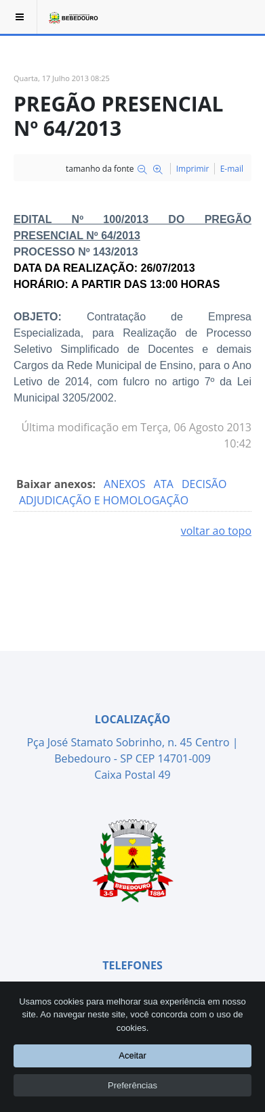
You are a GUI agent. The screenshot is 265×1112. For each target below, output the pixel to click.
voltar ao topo (216, 530)
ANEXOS (126, 484)
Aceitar (132, 1055)
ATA (165, 484)
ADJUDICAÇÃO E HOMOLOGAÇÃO (103, 500)
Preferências (132, 1085)
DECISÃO (204, 484)
